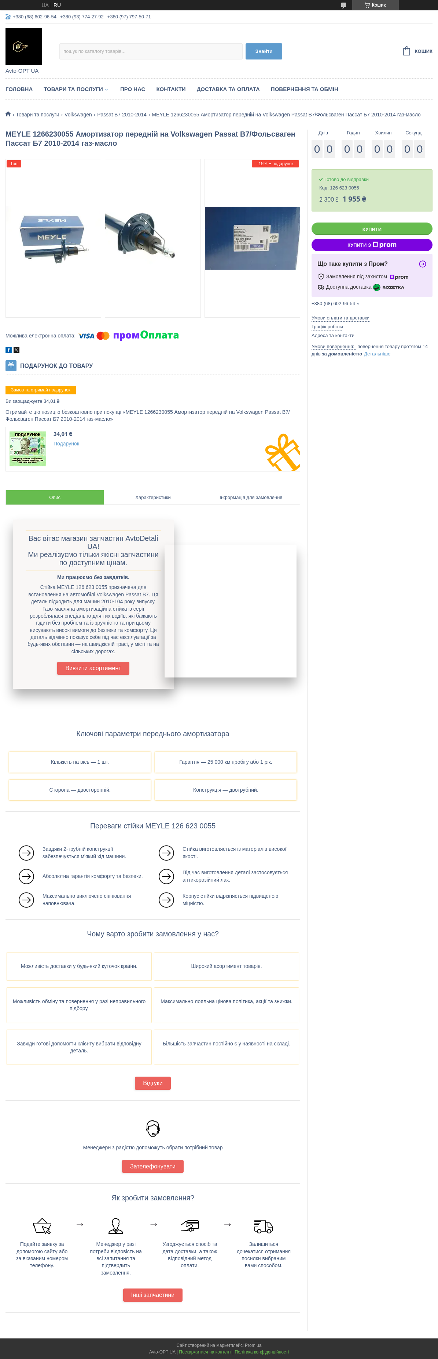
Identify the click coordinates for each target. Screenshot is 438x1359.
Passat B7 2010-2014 (122, 115)
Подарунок (66, 444)
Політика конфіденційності (262, 1352)
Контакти (170, 89)
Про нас (133, 89)
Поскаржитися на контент (205, 1352)
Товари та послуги (73, 89)
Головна (19, 89)
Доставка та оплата (228, 89)
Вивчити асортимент (93, 668)
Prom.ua (253, 1345)
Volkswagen (78, 115)
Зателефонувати (153, 1166)
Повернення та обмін (304, 89)
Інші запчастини (152, 1295)
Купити (372, 229)
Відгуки (152, 1083)
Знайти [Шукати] (264, 51)
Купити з (372, 245)
